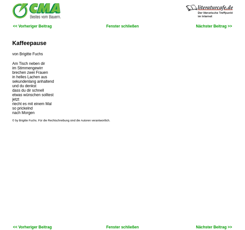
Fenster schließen (122, 26)
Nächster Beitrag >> (214, 26)
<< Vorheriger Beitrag (32, 26)
